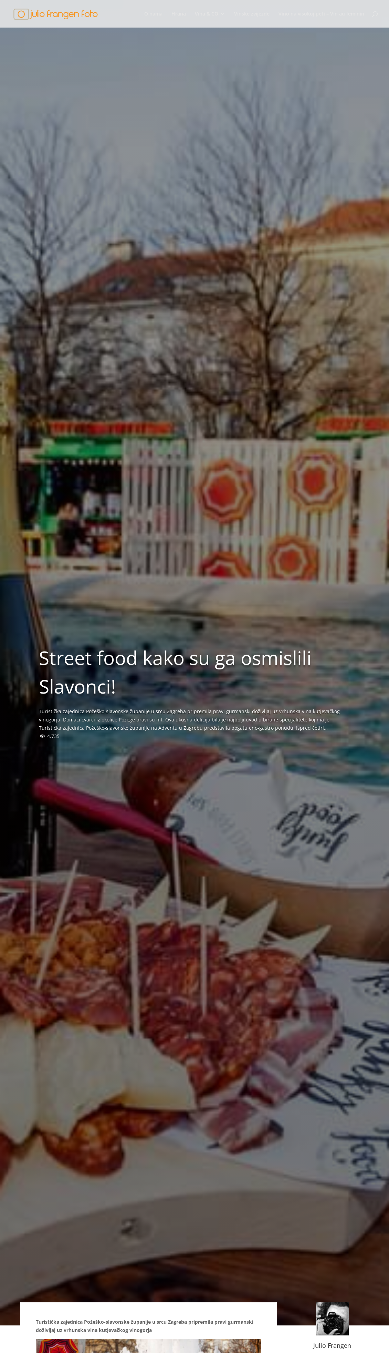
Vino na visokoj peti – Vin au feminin (321, 14)
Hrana (178, 14)
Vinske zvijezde (252, 14)
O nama (153, 14)
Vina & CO (206, 14)
